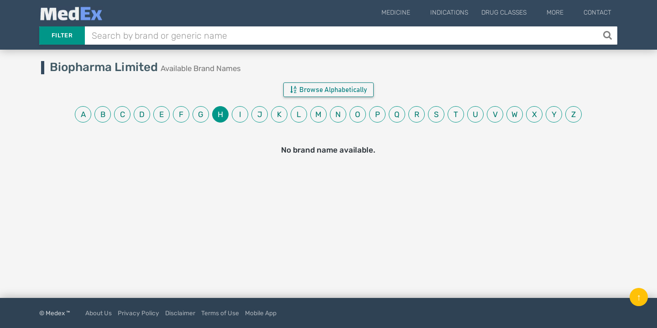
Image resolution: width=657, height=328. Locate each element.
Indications (463, 12)
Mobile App (260, 313)
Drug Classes (517, 12)
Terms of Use (220, 313)
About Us (98, 313)
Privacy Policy (138, 313)
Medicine (416, 12)
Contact (597, 12)
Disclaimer (180, 313)
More (561, 12)
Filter (62, 35)
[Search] (608, 35)
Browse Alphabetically (328, 89)
